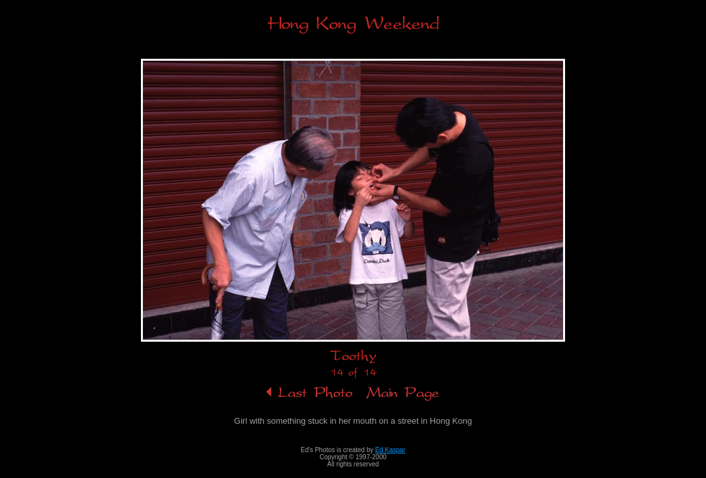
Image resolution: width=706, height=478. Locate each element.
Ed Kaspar (390, 449)
